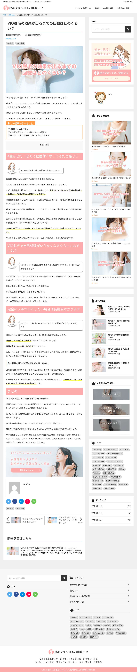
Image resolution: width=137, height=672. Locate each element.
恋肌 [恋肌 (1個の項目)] (121, 469)
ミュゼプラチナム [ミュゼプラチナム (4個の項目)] (115, 461)
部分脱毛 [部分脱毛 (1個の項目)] (97, 488)
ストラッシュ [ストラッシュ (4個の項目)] (98, 461)
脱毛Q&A (12, 38)
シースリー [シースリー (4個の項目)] (111, 457)
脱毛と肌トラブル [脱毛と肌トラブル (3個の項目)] (100, 477)
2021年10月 (97, 520)
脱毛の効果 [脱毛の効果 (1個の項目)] (115, 477)
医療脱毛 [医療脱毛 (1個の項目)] (119, 465)
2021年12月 (97, 506)
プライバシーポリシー (66, 662)
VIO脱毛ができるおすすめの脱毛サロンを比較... (48, 548)
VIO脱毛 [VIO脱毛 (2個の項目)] (97, 450)
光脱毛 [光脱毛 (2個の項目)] (96, 465)
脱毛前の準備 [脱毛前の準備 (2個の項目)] (110, 485)
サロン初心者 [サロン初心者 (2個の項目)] (98, 454)
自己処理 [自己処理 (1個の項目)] (123, 485)
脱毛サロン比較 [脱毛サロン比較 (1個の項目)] (112, 481)
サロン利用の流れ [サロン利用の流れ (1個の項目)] (115, 454)
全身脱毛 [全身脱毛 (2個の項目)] (107, 465)
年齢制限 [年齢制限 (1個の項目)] (112, 469)
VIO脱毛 (10, 43)
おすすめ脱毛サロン (83, 8)
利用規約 (98, 662)
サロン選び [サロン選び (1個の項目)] (98, 457)
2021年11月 (97, 513)
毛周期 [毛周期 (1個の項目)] (96, 473)
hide (46, 144)
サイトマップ (129, 2)
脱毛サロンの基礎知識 (104, 8)
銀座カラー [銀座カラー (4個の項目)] (109, 488)
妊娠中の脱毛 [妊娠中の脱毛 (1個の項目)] (98, 469)
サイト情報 (48, 662)
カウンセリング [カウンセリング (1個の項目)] (110, 450)
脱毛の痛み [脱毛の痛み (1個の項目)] (98, 481)
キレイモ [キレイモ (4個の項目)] (124, 450)
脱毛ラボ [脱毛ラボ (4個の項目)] (97, 485)
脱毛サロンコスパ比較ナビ (65, 669)
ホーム (38, 662)
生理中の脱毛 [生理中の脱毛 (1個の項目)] (108, 473)
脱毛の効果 (20, 43)
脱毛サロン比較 (123, 8)
